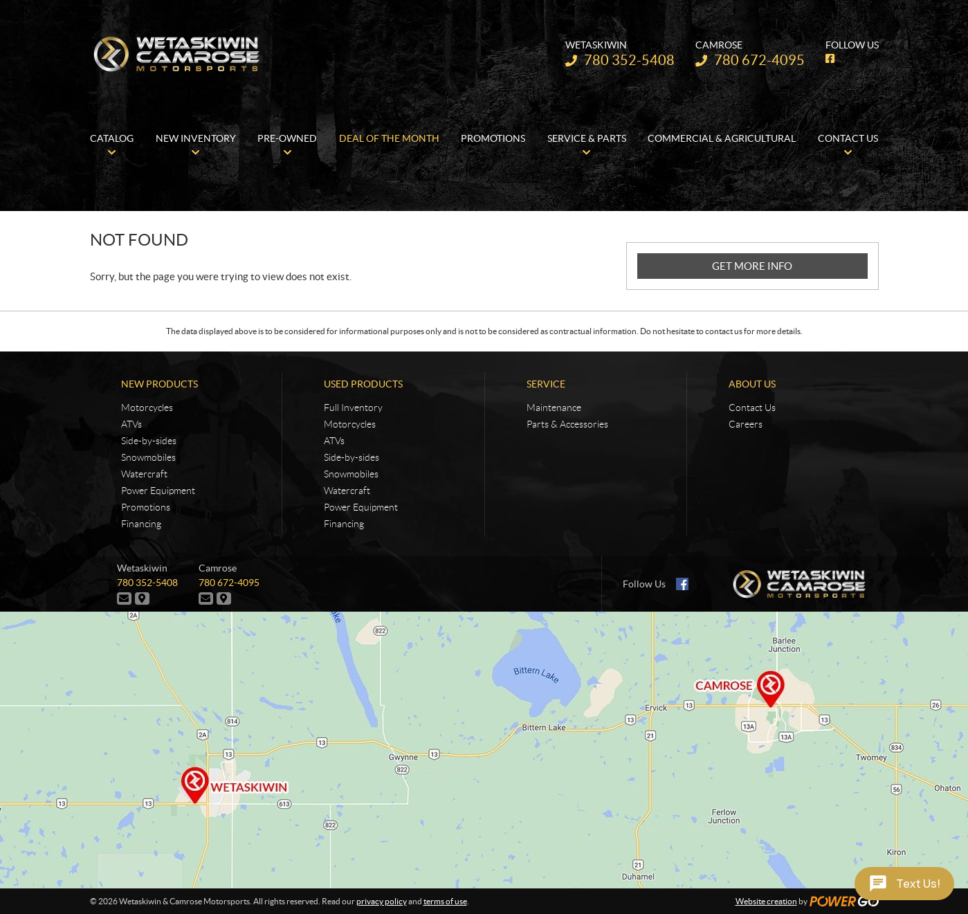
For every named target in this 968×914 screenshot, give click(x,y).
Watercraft (144, 473)
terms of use (445, 901)
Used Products (363, 384)
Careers (745, 424)
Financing (141, 523)
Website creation (766, 901)
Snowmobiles (148, 457)
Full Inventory (353, 407)
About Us (752, 384)
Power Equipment (158, 490)
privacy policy (381, 901)
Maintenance (554, 407)
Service (546, 384)
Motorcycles (147, 407)
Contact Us (752, 407)
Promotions (145, 507)
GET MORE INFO (752, 266)
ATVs (131, 424)
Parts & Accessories (567, 424)
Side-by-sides (148, 440)
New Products (159, 384)
